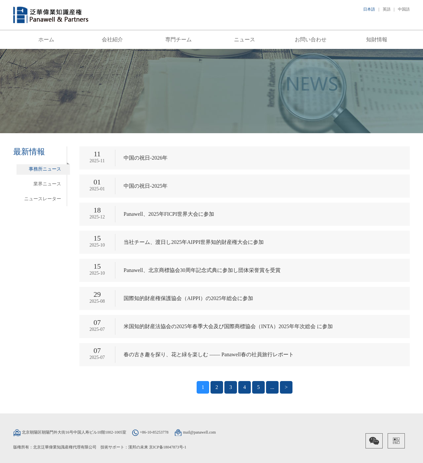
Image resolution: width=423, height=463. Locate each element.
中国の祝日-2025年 (146, 186)
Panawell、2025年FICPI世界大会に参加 (169, 214)
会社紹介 (112, 39)
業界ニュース (47, 183)
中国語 (404, 9)
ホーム (46, 39)
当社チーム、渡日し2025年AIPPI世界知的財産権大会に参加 (194, 242)
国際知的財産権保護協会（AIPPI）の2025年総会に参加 (188, 298)
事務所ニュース (45, 169)
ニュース (244, 39)
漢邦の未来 (138, 447)
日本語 (369, 9)
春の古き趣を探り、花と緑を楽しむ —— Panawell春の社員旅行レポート (209, 354)
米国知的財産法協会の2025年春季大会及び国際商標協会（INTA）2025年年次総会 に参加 (228, 326)
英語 (387, 9)
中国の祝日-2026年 (146, 158)
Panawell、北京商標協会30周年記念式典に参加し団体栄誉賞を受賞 (202, 270)
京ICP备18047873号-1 (167, 447)
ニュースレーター (42, 198)
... (272, 387)
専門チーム (178, 39)
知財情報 (376, 39)
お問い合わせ (311, 39)
